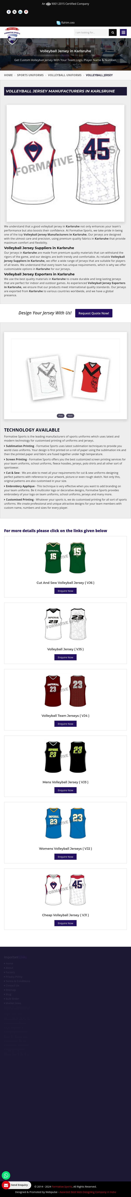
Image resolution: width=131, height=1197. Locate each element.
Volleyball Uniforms (65, 75)
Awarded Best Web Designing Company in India (88, 1192)
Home (8, 75)
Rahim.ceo (65, 23)
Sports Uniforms (30, 75)
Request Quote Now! (94, 313)
